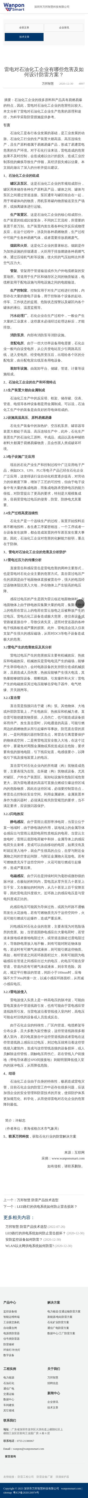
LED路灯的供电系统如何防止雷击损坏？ (47, 1206)
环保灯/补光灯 (11, 1349)
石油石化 (8, 1383)
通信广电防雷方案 (58, 1328)
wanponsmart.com (71, 1488)
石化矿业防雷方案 (58, 1322)
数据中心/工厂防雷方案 (61, 1333)
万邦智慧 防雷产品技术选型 (37, 1200)
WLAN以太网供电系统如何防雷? (29, 1246)
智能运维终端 (11, 1316)
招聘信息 (52, 1383)
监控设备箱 (10, 1311)
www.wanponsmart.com (68, 1158)
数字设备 (8, 1355)
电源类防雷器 (11, 1333)
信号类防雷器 (11, 1339)
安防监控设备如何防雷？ (24, 1239)
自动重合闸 (10, 1328)
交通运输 (8, 1394)
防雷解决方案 (66, 1136)
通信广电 (8, 1388)
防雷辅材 (8, 1344)
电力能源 (8, 1377)
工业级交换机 (11, 1322)
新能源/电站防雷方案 (59, 1316)
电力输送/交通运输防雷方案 (64, 1311)
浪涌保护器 (62, 1476)
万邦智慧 (44, 83)
